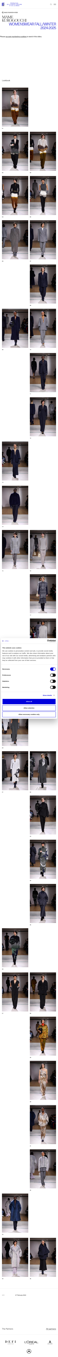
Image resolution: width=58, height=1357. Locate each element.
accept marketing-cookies (16, 36)
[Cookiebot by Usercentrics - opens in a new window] (47, 641)
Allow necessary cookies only (29, 714)
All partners (51, 1328)
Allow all (29, 701)
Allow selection (29, 708)
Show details (47, 695)
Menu (54, 4)
